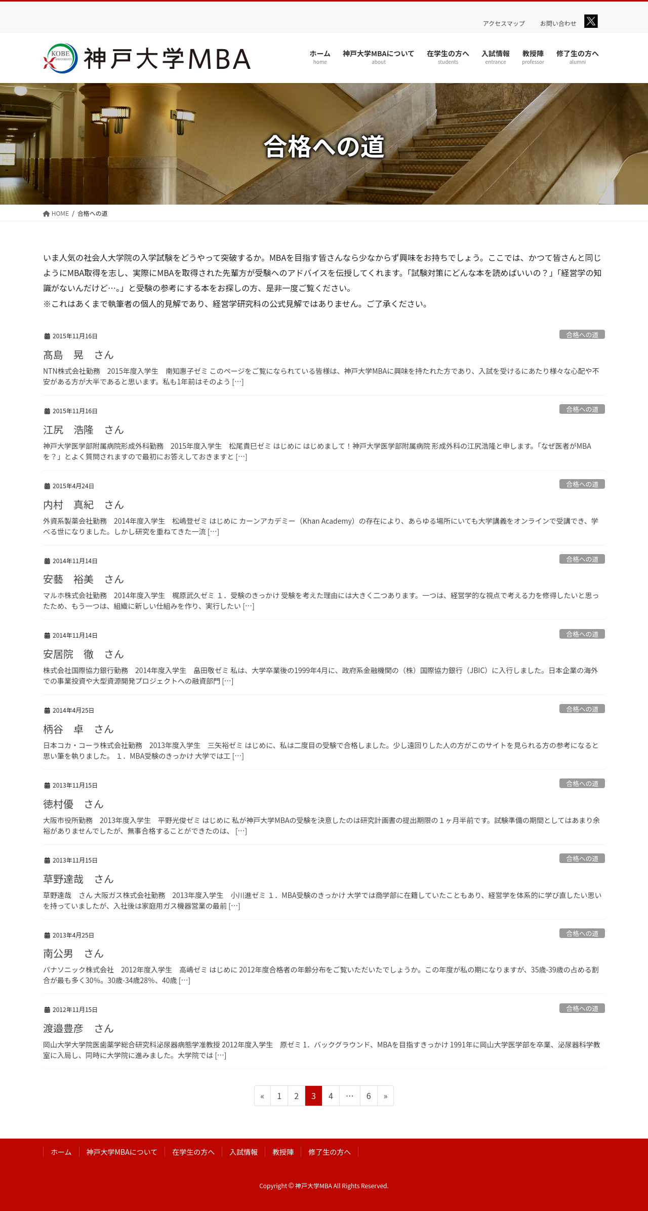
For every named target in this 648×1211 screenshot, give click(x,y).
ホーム (61, 1152)
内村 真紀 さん (83, 504)
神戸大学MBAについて (122, 1152)
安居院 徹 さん (83, 653)
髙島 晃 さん (78, 354)
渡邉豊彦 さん (78, 1028)
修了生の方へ (329, 1152)
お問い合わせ (558, 23)
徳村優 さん (73, 803)
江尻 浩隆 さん (83, 429)
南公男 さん (73, 953)
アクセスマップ (504, 23)
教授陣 (283, 1152)
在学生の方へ (193, 1152)
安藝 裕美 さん (83, 578)
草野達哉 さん (78, 878)
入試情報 (243, 1152)
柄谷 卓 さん (78, 728)
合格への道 (582, 334)
